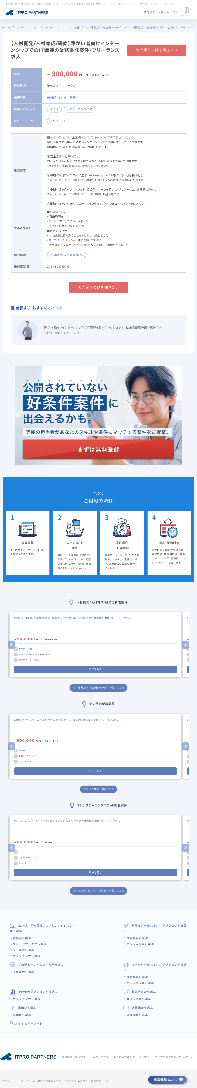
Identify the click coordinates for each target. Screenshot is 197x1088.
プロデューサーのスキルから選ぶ (37, 964)
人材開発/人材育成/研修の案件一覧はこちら (99, 687)
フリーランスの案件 (28, 27)
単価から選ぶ (23, 1007)
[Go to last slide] (11, 645)
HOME (6, 27)
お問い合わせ (101, 1056)
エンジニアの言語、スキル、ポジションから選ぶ (41, 928)
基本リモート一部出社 (30, 660)
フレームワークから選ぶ (29, 944)
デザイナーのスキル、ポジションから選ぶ (155, 928)
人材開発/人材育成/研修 (66, 255)
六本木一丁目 (25, 649)
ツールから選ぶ (23, 950)
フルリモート (58, 121)
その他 (54, 109)
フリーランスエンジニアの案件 (62, 27)
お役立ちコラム (168, 12)
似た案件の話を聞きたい (156, 50)
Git (36, 857)
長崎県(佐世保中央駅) (62, 97)
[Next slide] (185, 645)
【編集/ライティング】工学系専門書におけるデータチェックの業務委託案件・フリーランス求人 (67, 719)
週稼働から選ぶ (138, 1007)
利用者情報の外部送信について (173, 1056)
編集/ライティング (27, 756)
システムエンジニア (79, 109)
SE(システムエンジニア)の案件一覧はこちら (98, 890)
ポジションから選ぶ (26, 956)
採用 (21, 654)
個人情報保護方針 (124, 1056)
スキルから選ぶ (136, 938)
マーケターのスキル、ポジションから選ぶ (155, 967)
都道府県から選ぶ (140, 991)
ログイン (186, 12)
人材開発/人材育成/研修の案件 (104, 27)
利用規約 (145, 1056)
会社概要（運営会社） (75, 1056)
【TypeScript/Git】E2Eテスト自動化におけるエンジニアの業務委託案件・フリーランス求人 (67, 821)
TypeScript (26, 857)
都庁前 (22, 750)
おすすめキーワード (26, 1023)
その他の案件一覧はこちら (98, 789)
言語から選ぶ (21, 938)
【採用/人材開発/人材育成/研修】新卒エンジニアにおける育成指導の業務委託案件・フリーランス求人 (72, 618)
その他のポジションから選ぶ (34, 991)
